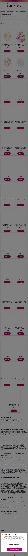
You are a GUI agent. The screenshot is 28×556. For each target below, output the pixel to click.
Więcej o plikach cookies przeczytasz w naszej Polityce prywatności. (13, 541)
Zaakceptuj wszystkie (14, 549)
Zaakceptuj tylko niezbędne (14, 544)
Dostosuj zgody (15, 547)
